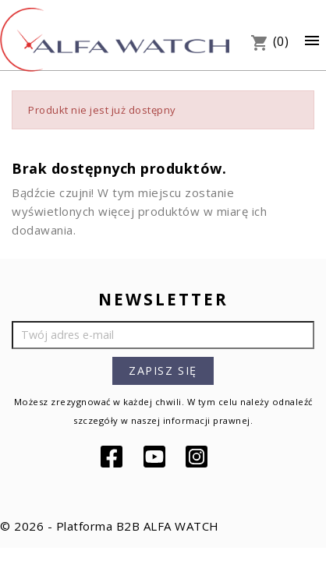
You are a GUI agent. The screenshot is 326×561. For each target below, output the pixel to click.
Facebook (113, 456)
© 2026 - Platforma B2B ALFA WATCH (109, 526)
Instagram (198, 456)
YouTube (156, 456)
